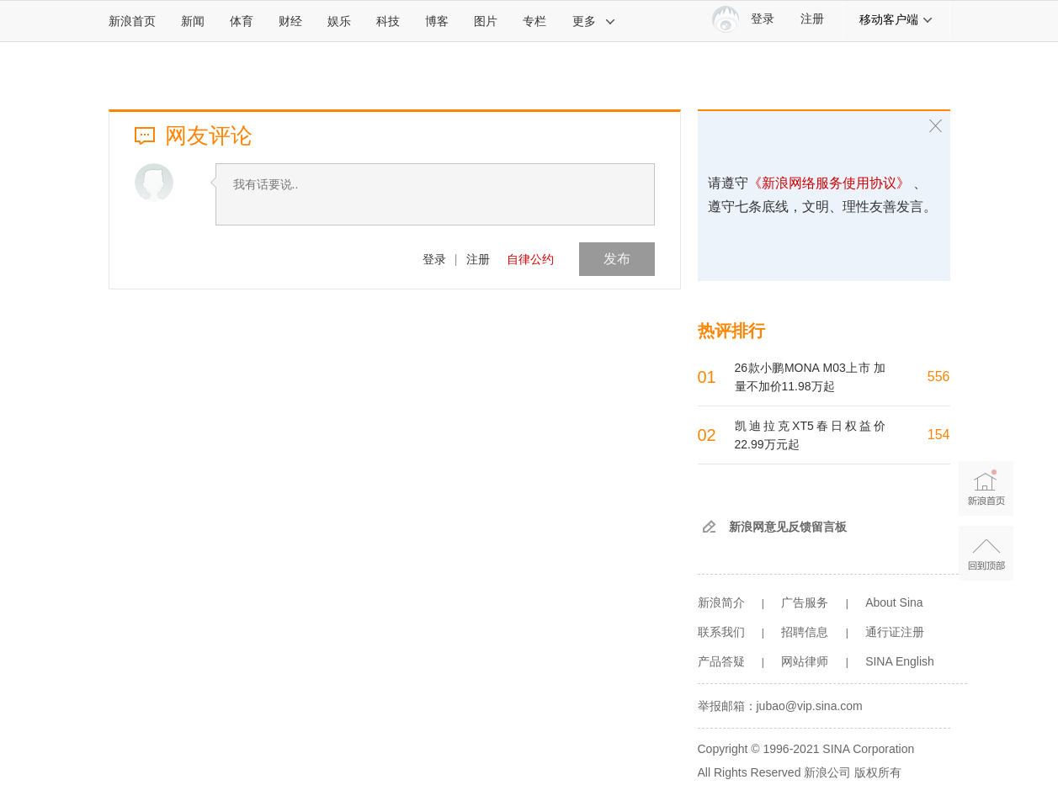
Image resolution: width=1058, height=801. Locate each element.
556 (939, 376)
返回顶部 (986, 553)
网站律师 (804, 661)
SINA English (899, 661)
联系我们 (721, 632)
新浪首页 (132, 21)
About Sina (894, 602)
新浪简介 (721, 602)
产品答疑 (721, 661)
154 (939, 434)
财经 (290, 21)
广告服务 (804, 602)
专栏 (534, 21)
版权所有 (877, 772)
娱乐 (339, 21)
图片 (485, 21)
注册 (812, 19)
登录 (434, 259)
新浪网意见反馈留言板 (788, 526)
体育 (241, 21)
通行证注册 (894, 632)
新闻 (193, 21)
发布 (616, 259)
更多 (594, 21)
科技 (388, 21)
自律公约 (530, 259)
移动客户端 (896, 19)
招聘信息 (804, 632)
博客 (437, 21)
